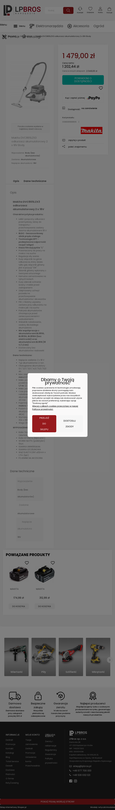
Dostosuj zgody (69, 423)
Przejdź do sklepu (44, 423)
